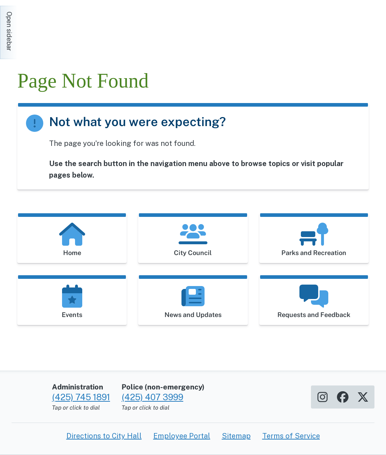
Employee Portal (181, 436)
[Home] (82, 29)
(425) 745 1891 (81, 397)
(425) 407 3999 (152, 397)
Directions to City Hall (104, 436)
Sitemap (236, 436)
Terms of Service (291, 436)
